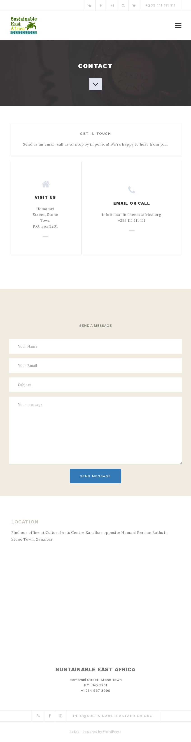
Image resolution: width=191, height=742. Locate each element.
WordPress (112, 732)
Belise (74, 732)
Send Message (95, 476)
